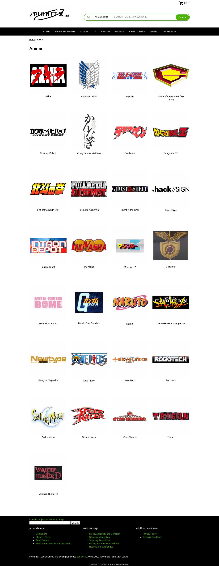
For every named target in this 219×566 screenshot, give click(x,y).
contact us (82, 556)
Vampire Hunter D (48, 494)
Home (46, 31)
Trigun (170, 437)
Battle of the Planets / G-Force (171, 98)
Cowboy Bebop (48, 153)
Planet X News (43, 537)
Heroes (105, 31)
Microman (170, 266)
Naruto (130, 323)
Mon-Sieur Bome (48, 323)
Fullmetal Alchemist (89, 209)
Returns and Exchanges (101, 546)
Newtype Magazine (48, 380)
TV (94, 31)
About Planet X (49, 519)
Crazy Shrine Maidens (89, 153)
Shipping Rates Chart (99, 540)
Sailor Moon (48, 437)
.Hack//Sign (171, 210)
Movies (84, 31)
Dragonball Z (171, 153)
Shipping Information (99, 537)
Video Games (137, 31)
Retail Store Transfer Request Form (53, 543)
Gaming (119, 31)
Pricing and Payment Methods (104, 543)
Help (61, 519)
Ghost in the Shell (129, 209)
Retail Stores (42, 540)
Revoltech (130, 380)
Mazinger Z (130, 267)
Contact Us (34, 519)
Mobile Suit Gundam (89, 323)
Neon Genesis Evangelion (171, 323)
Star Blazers (130, 437)
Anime (153, 31)
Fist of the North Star (48, 209)
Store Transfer (65, 31)
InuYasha (89, 266)
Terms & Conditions (152, 537)
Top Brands (169, 31)
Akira (48, 96)
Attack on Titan (89, 96)
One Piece (89, 380)
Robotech (171, 380)
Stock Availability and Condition (104, 534)
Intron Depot (48, 267)
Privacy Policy (150, 534)
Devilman (130, 153)
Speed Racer (89, 437)
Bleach (130, 96)
